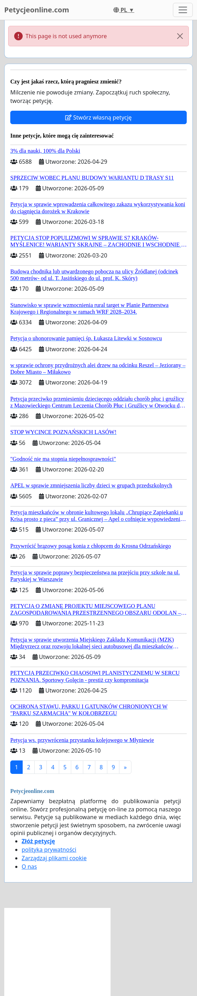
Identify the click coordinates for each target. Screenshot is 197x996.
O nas (29, 866)
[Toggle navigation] (183, 10)
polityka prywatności (49, 849)
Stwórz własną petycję (98, 117)
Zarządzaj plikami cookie (54, 858)
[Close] (179, 36)
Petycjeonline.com (36, 10)
